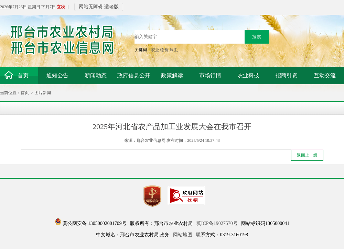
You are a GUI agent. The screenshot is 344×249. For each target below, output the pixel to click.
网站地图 (182, 234)
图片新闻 (42, 92)
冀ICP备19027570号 (217, 223)
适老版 (111, 6)
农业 (155, 49)
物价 (164, 49)
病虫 (174, 49)
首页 (25, 92)
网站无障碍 (91, 6)
